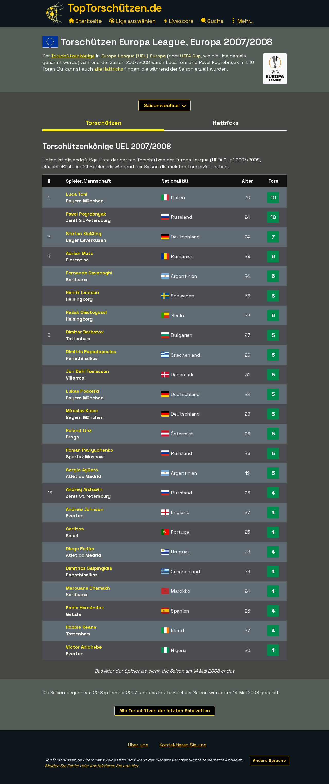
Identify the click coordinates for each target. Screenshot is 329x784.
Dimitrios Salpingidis (89, 568)
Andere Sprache (269, 760)
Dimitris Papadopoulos (91, 352)
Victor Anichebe (84, 647)
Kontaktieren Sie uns (183, 745)
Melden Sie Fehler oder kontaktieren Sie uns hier (91, 766)
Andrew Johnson (84, 509)
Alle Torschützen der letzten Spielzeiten (164, 710)
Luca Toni (76, 194)
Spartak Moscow (85, 457)
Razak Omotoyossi (86, 312)
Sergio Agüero (82, 470)
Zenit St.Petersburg (88, 220)
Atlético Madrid (83, 476)
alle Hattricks (108, 69)
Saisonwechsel (165, 105)
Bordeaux (76, 279)
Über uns (138, 745)
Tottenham (78, 338)
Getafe (73, 614)
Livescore (178, 21)
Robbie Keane (81, 627)
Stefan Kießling (84, 233)
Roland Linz (79, 430)
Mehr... (242, 21)
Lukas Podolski (82, 391)
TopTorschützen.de (115, 8)
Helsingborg (79, 299)
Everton (74, 516)
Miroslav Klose (82, 410)
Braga (72, 437)
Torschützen (104, 123)
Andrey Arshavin (84, 489)
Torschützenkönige (73, 56)
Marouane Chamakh (88, 588)
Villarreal (76, 378)
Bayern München (85, 201)
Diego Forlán (80, 549)
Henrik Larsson (82, 292)
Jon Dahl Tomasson (87, 371)
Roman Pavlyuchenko (89, 450)
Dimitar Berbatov (84, 332)
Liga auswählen (132, 21)
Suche (212, 21)
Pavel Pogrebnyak (86, 214)
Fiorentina (77, 260)
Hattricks (226, 123)
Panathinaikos (82, 358)
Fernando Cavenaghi (89, 273)
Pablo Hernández (85, 607)
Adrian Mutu (79, 253)
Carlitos (75, 529)
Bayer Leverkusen (86, 240)
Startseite (85, 21)
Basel (72, 535)
